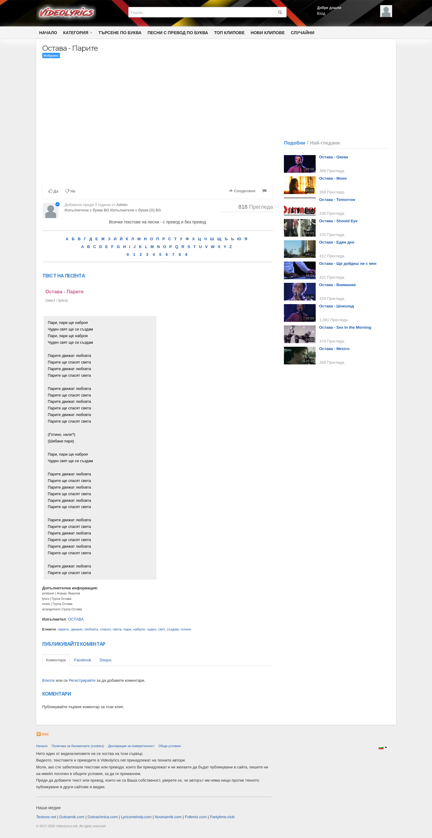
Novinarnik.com (168, 817)
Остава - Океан (333, 157)
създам (173, 629)
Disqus (106, 660)
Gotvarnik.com (72, 817)
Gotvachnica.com (103, 817)
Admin (121, 205)
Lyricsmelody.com (136, 817)
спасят (105, 629)
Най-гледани (325, 142)
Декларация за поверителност (131, 746)
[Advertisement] (215, 406)
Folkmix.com (196, 817)
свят (161, 629)
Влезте (48, 680)
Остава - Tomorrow (337, 199)
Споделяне (242, 191)
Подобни (294, 142)
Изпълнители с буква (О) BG (135, 210)
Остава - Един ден (336, 242)
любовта (91, 629)
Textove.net (46, 817)
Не (70, 191)
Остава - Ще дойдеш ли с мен (348, 263)
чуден (151, 629)
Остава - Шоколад (336, 306)
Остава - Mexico (334, 348)
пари (127, 629)
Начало (48, 32)
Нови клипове (268, 32)
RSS (42, 734)
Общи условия (169, 746)
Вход (321, 13)
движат (76, 629)
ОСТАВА (76, 619)
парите (63, 629)
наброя (139, 629)
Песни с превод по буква (177, 32)
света (116, 629)
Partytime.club (222, 817)
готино (185, 629)
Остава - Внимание (337, 285)
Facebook (82, 660)
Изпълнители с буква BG (86, 210)
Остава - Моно (333, 178)
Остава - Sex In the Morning (345, 327)
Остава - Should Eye (338, 221)
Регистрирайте (82, 680)
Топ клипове (229, 32)
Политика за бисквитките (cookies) (78, 746)
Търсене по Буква (120, 32)
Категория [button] (78, 32)
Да (53, 191)
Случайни (302, 32)
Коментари (56, 660)
